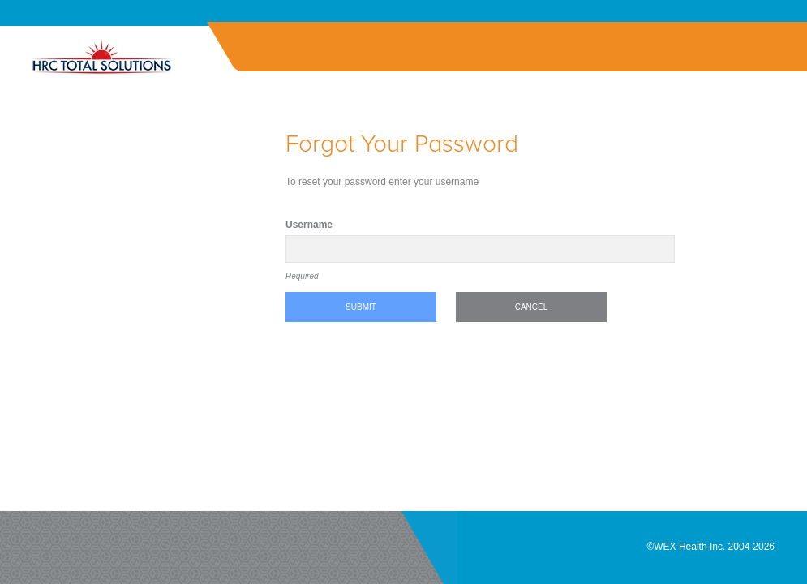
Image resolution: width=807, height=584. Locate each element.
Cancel (531, 307)
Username (309, 225)
